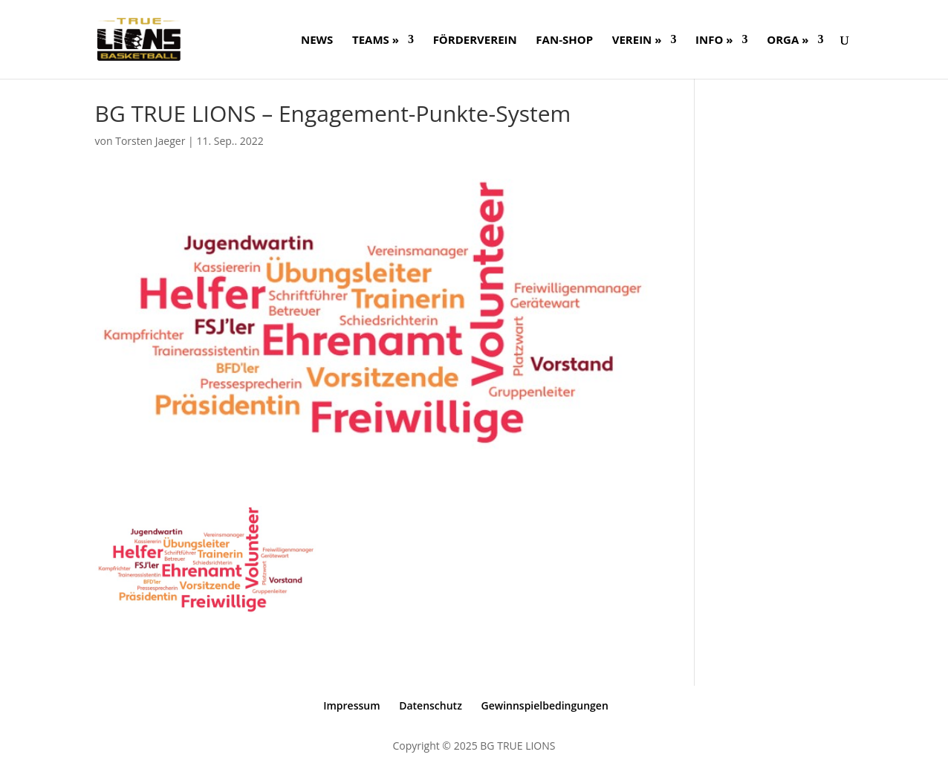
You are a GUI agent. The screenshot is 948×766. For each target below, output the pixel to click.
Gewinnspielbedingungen (544, 705)
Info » (714, 40)
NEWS (317, 40)
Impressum (351, 705)
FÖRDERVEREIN (475, 40)
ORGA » (787, 40)
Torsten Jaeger (150, 141)
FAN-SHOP (564, 40)
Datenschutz (430, 705)
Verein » (637, 40)
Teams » (375, 40)
